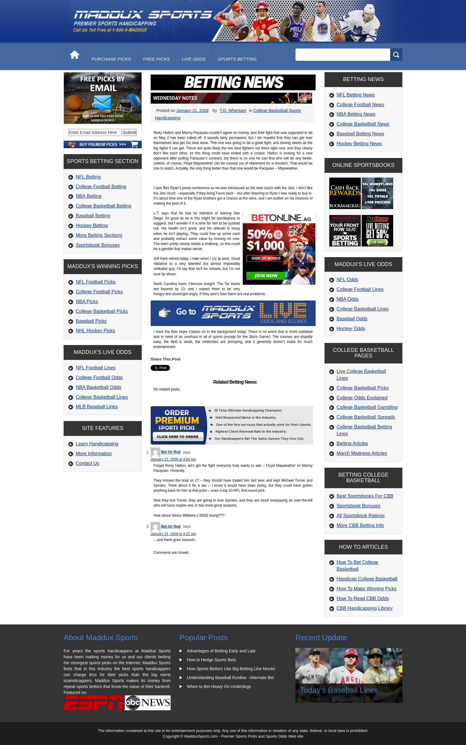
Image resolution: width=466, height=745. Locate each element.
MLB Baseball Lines (97, 406)
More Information (94, 453)
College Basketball (270, 110)
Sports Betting (237, 58)
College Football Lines (360, 289)
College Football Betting (101, 186)
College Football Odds (99, 377)
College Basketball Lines (102, 397)
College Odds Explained (362, 397)
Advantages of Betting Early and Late (221, 650)
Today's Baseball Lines (339, 690)
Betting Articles (352, 443)
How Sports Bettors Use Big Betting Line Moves (231, 668)
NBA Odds (348, 299)
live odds (194, 58)
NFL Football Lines (96, 367)
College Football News (360, 104)
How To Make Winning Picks (367, 588)
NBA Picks (87, 301)
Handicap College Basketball (367, 578)
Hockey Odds (351, 328)
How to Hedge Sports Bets (211, 659)
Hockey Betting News (359, 143)
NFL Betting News (356, 94)
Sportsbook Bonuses (98, 245)
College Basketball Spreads (366, 417)
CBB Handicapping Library (365, 608)
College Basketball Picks (102, 311)
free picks (156, 58)
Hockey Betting (92, 225)
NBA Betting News (356, 114)
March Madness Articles (362, 453)
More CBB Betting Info (360, 525)
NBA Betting (88, 196)
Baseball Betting (93, 215)
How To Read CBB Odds (363, 598)
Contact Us (87, 463)
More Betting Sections (99, 235)
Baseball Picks (91, 321)
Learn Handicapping (97, 443)
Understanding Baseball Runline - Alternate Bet (230, 677)
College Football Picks (99, 291)
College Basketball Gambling (367, 407)
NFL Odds (347, 279)
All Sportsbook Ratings (361, 515)
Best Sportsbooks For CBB (365, 496)
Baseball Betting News (360, 133)
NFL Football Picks (96, 281)
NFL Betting (88, 176)
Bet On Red (170, 452)
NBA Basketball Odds (98, 387)
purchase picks (111, 58)
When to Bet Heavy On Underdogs (219, 686)
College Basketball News (363, 123)
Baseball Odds (352, 318)
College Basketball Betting (103, 205)
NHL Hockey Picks (95, 330)
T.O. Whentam (233, 110)
